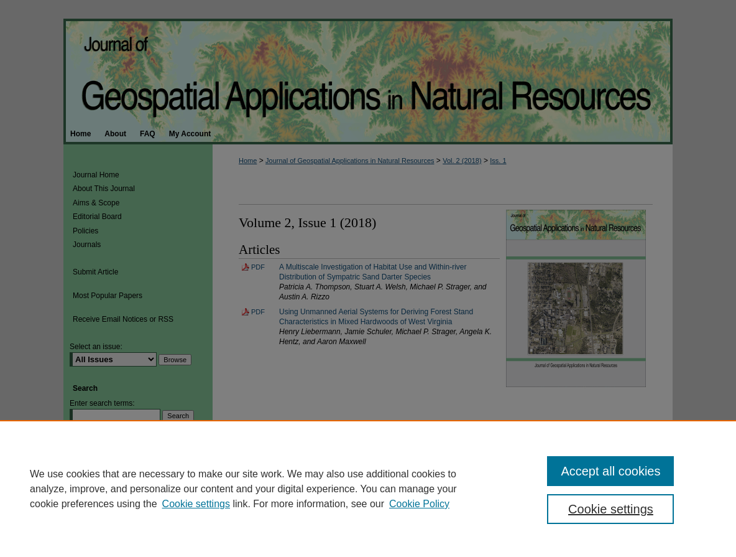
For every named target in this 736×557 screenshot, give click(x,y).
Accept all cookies (610, 471)
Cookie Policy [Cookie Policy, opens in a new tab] (419, 503)
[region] (368, 488)
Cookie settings (196, 503)
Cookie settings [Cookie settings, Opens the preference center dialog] (610, 509)
